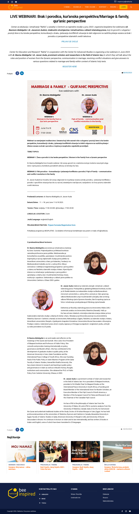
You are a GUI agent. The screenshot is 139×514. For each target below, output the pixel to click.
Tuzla (43, 503)
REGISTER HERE (69, 66)
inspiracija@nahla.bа (124, 2)
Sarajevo (44, 494)
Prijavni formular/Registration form (62, 225)
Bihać (43, 498)
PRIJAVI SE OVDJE (69, 41)
